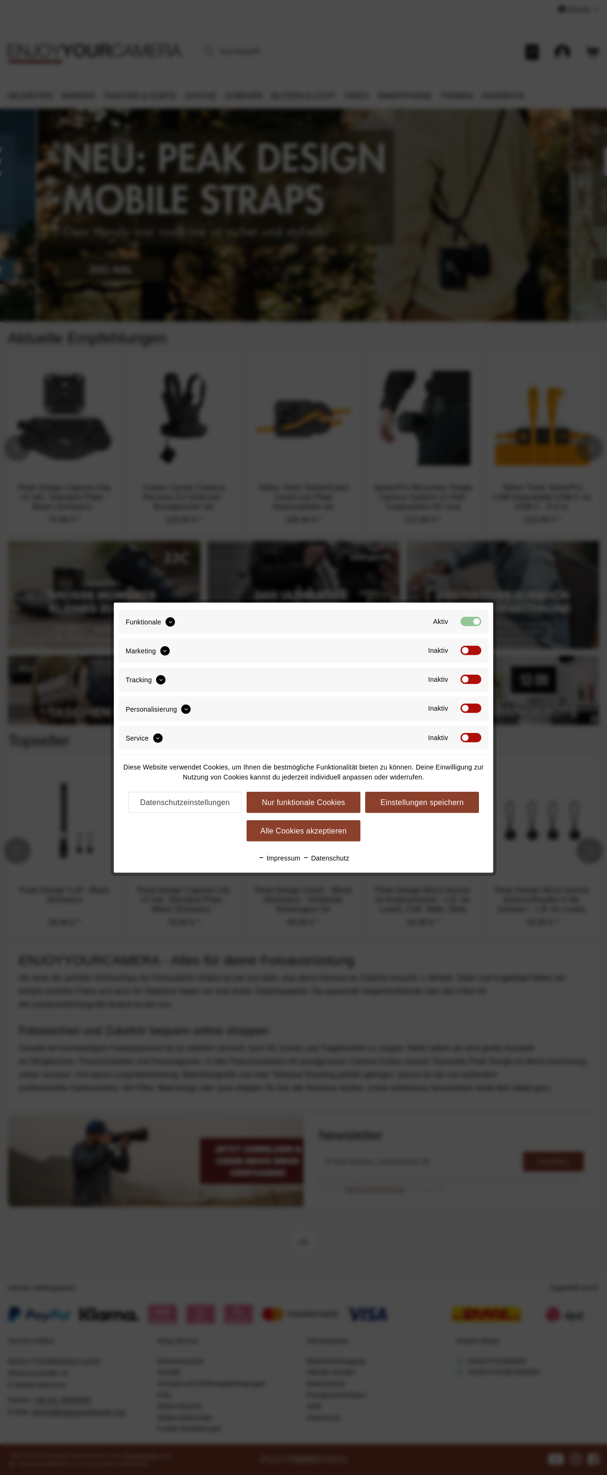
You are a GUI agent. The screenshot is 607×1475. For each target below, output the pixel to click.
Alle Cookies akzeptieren (303, 831)
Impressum (279, 858)
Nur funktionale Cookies (303, 802)
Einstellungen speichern (422, 802)
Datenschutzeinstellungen (185, 802)
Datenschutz (326, 858)
